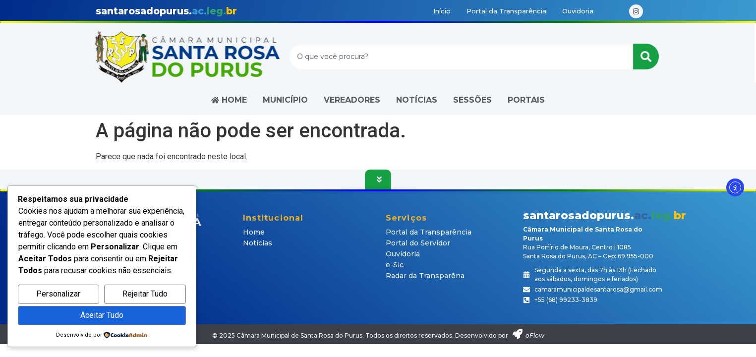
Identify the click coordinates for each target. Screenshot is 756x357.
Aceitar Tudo (101, 315)
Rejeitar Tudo (145, 293)
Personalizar (58, 293)
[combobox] (463, 56)
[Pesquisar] (648, 56)
